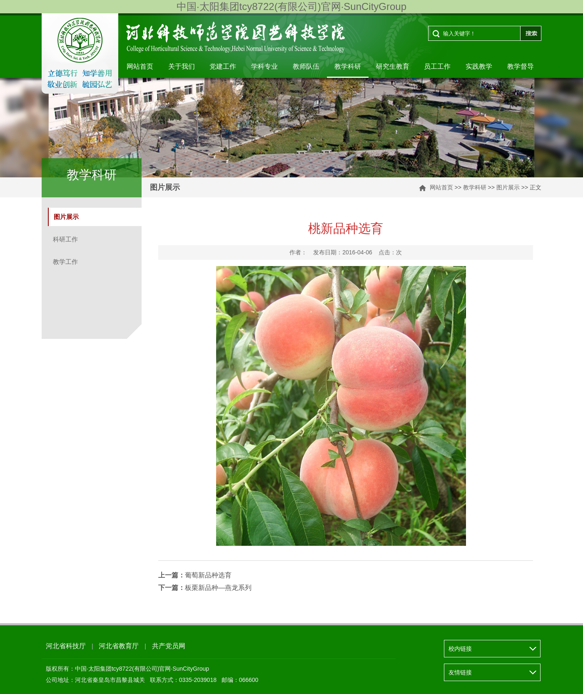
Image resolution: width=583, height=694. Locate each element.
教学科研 (347, 66)
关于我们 (181, 66)
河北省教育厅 (119, 645)
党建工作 (222, 66)
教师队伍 (306, 66)
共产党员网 (168, 645)
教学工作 (65, 261)
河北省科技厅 (66, 645)
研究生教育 (392, 66)
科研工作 (65, 239)
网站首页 (140, 66)
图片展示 (508, 187)
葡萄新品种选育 (195, 575)
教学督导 (520, 66)
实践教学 (479, 66)
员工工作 (437, 66)
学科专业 (264, 66)
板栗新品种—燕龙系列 (205, 587)
